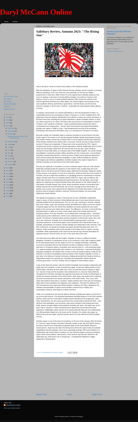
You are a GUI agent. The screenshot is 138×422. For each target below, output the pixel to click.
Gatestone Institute (10, 104)
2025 (8, 120)
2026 (8, 117)
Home (6, 21)
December (11, 128)
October (10, 134)
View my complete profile (12, 408)
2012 (8, 196)
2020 (8, 173)
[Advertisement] (69, 375)
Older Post (97, 394)
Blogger (80, 416)
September (11, 141)
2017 (8, 182)
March (10, 158)
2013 (8, 193)
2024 (8, 123)
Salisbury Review (9, 109)
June (9, 150)
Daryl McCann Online (36, 12)
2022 (8, 168)
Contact (15, 21)
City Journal (7, 99)
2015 (8, 188)
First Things (7, 101)
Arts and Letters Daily (11, 96)
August (10, 144)
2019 (8, 176)
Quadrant (7, 106)
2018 (8, 179)
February (11, 161)
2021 (8, 170)
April (9, 156)
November (11, 131)
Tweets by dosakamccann (115, 51)
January (10, 164)
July (9, 147)
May (9, 153)
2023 (8, 126)
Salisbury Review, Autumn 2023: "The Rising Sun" (17, 137)
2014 (8, 190)
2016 (8, 185)
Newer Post (41, 394)
